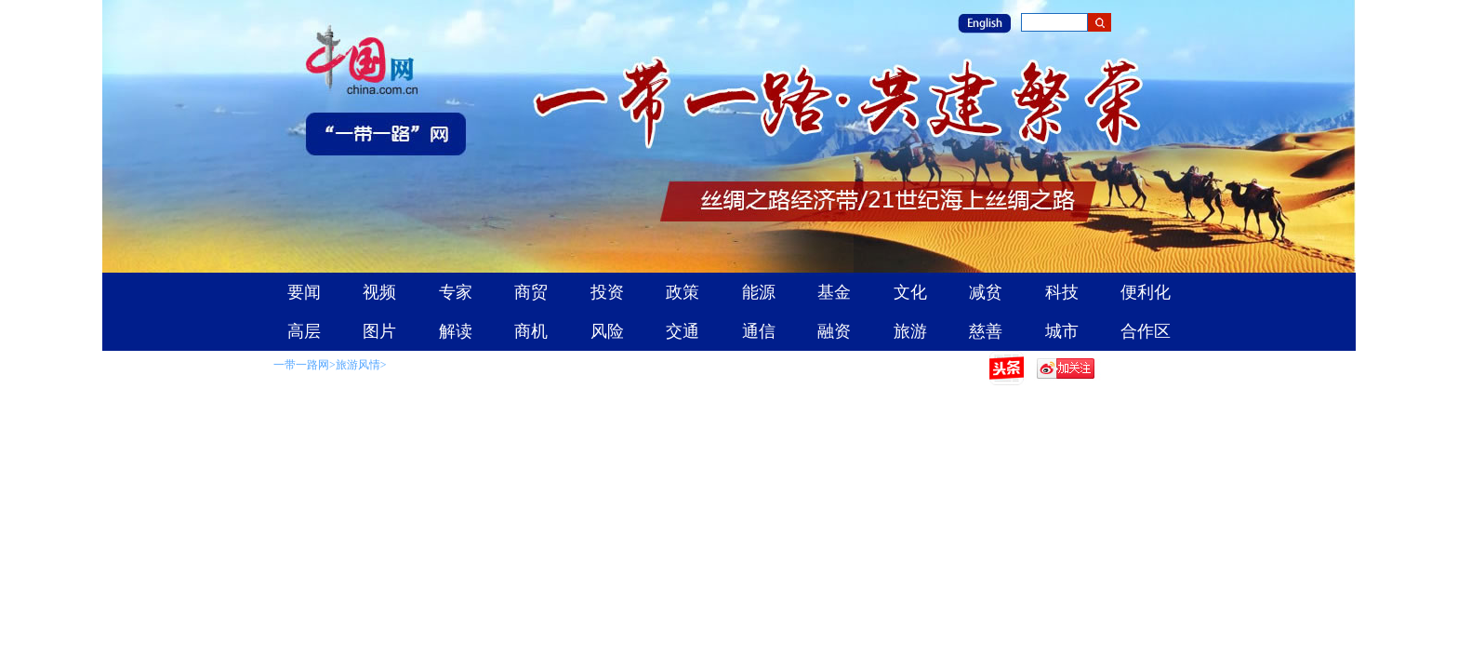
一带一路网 (301, 364)
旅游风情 (358, 364)
